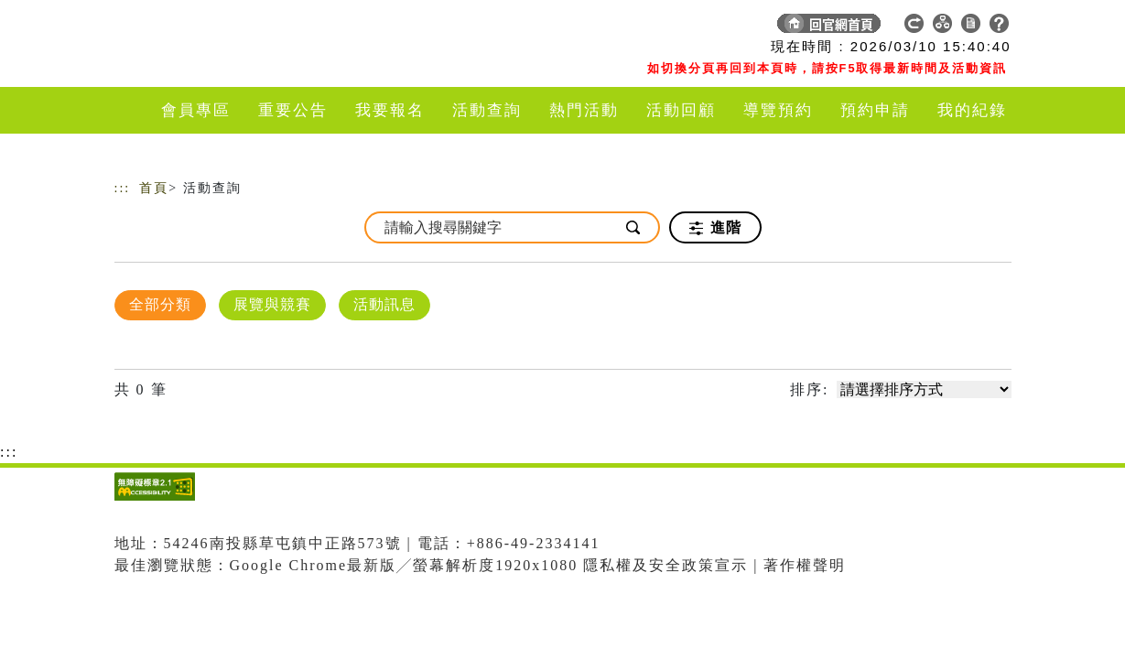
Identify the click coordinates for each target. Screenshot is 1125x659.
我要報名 (390, 110)
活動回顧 (681, 110)
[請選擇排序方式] (924, 389)
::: (122, 188)
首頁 (153, 188)
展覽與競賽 (272, 304)
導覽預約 (778, 110)
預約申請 (875, 110)
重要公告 (293, 110)
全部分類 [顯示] (160, 304)
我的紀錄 (972, 110)
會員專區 (196, 110)
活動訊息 (384, 304)
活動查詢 (487, 110)
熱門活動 (584, 110)
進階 (715, 228)
